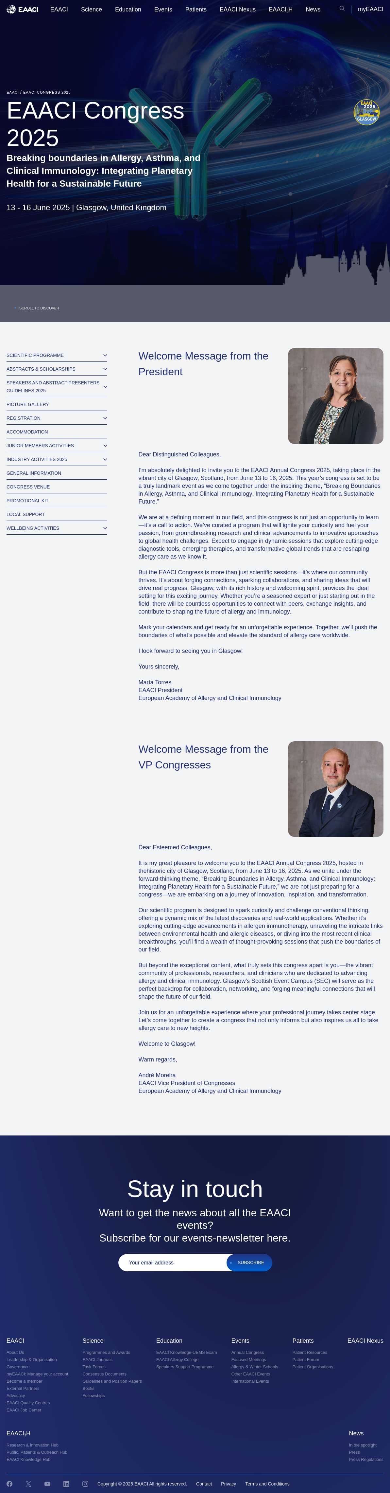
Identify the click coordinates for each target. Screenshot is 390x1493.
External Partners (23, 1388)
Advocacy (16, 1395)
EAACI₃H (281, 9)
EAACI (59, 9)
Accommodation (27, 431)
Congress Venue (28, 486)
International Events (250, 1381)
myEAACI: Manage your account (37, 1374)
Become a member (24, 1381)
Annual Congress (247, 1352)
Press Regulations (366, 1459)
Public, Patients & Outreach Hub (37, 1452)
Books (88, 1388)
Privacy (228, 1483)
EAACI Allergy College (177, 1359)
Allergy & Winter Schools (254, 1366)
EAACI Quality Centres (28, 1402)
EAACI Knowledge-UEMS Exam (186, 1352)
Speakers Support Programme (185, 1366)
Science (91, 9)
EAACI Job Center (24, 1410)
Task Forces (94, 1366)
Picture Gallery (28, 404)
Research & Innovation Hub (33, 1445)
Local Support (26, 514)
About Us (15, 1352)
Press (354, 1452)
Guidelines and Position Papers (112, 1381)
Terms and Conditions (267, 1483)
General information (34, 473)
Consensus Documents (105, 1374)
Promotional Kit (28, 500)
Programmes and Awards (106, 1352)
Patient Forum (306, 1359)
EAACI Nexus (238, 9)
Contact (204, 1483)
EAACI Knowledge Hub (28, 1459)
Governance (18, 1366)
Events (163, 9)
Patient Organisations (313, 1366)
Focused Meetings (248, 1359)
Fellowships (94, 1395)
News (313, 9)
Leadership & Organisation (32, 1359)
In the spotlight (363, 1445)
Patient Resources (310, 1352)
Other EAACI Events (250, 1374)
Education (128, 9)
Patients (196, 9)
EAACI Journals (98, 1359)
